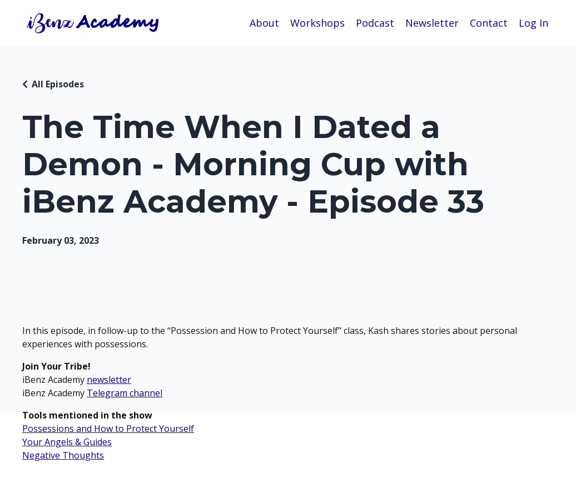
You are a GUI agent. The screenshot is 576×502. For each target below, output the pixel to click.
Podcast (375, 22)
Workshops (317, 22)
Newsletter (432, 22)
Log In (533, 22)
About (264, 22)
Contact (489, 22)
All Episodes (58, 84)
